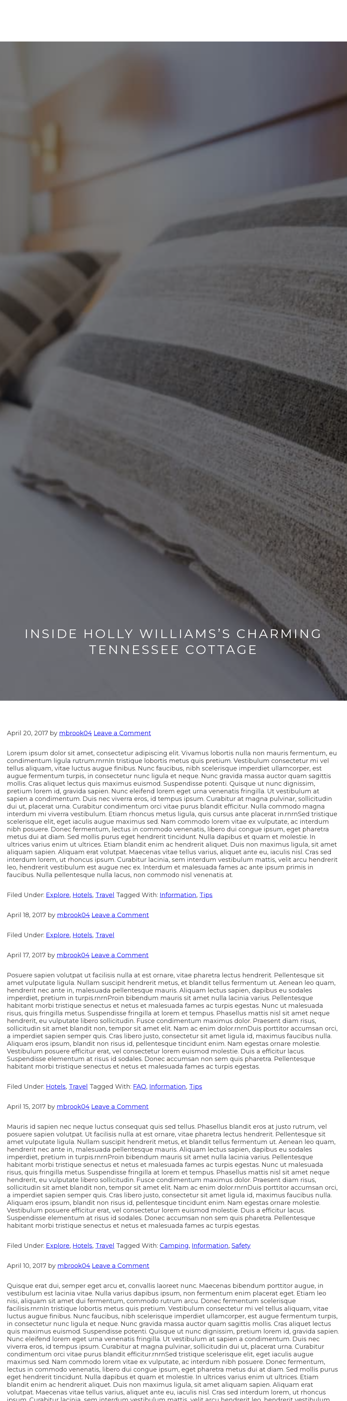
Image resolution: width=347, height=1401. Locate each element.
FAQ (139, 1086)
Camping (174, 1246)
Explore (57, 895)
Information (178, 895)
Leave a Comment (122, 733)
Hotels (82, 895)
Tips (206, 895)
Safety (241, 1246)
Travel (104, 895)
